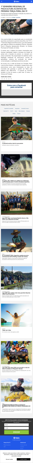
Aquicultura (18, 17)
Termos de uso (23, 445)
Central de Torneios (25, 108)
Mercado (28, 111)
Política (14, 113)
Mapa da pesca (7, 445)
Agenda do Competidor (8, 108)
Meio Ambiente (22, 111)
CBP (5, 446)
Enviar (16, 432)
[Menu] (1, 1)
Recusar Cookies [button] (9, 459)
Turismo (18, 113)
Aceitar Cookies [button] (23, 459)
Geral (16, 111)
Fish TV (11, 111)
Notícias (13, 17)
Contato (22, 446)
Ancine (21, 448)
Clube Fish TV (6, 111)
